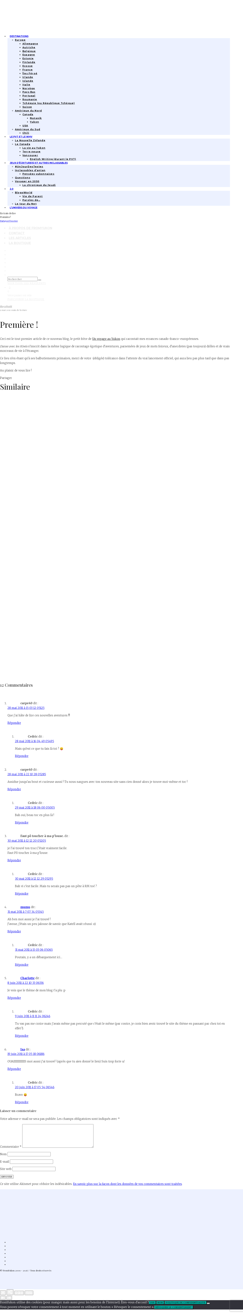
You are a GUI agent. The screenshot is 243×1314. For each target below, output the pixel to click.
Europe (20, 40)
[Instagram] (8, 254)
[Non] (208, 1307)
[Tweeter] (13, 220)
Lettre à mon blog (18, 673)
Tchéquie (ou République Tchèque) (48, 103)
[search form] (22, 279)
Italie (26, 84)
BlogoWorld (23, 192)
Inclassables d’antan (30, 170)
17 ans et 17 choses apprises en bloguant (39, 455)
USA (25, 125)
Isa (22, 1049)
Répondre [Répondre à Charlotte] (14, 998)
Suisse (27, 106)
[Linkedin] (8, 262)
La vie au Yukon (33, 147)
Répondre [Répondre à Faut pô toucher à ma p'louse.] (14, 860)
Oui (152, 1307)
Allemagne (30, 43)
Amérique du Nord (28, 110)
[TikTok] (8, 258)
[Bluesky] (8, 266)
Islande (27, 80)
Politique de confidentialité (185, 1307)
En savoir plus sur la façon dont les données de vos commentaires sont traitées (127, 1188)
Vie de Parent (32, 196)
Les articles (20, 238)
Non (160, 1307)
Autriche (29, 47)
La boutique (20, 243)
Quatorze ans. (14, 528)
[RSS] (8, 270)
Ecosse (27, 66)
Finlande (29, 62)
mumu (25, 907)
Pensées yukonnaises (38, 173)
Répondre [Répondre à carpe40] (14, 723)
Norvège (28, 88)
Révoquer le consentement (174, 1311)
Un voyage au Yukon (106, 339)
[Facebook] (8, 250)
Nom (3, 1158)
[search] (39, 280)
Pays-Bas (29, 92)
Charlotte (27, 978)
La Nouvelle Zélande (30, 140)
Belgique (29, 51)
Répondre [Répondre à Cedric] (21, 756)
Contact (17, 233)
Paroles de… (31, 200)
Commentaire (10, 1151)
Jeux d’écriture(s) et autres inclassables (39, 162)
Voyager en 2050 (27, 181)
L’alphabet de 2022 (18, 601)
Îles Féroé (29, 73)
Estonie (28, 58)
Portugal (29, 95)
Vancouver (30, 155)
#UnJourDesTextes (29, 166)
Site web (6, 1173)
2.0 (11, 188)
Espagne (28, 54)
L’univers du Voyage (23, 207)
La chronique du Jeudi (39, 185)
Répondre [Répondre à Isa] (14, 1069)
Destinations (19, 36)
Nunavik (36, 118)
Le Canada (22, 144)
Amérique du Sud (27, 129)
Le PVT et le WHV (21, 136)
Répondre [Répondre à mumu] (14, 931)
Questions (22, 177)
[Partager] (4, 220)
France (27, 69)
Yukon (34, 121)
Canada (27, 114)
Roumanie (29, 99)
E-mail (4, 1166)
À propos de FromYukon (30, 228)
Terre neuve (31, 151)
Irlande (27, 77)
